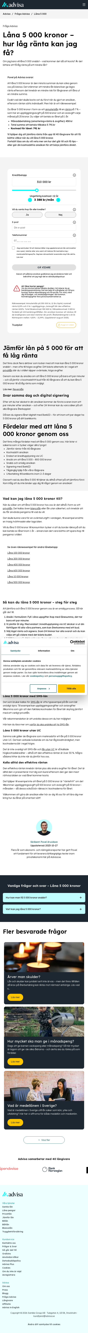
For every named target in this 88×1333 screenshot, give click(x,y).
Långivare (7, 1300)
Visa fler (44, 1140)
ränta (68, 109)
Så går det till (9, 1250)
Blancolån (7, 1228)
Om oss (6, 1286)
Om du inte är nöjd (11, 1271)
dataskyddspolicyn (56, 276)
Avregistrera (8, 1275)
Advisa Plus (8, 1264)
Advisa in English (10, 1307)
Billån (5, 1221)
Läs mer (20, 257)
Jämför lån (8, 1217)
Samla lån (7, 1206)
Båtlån (5, 1224)
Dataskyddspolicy (11, 1260)
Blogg (5, 1293)
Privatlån (7, 1214)
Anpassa (43, 688)
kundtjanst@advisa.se (44, 1316)
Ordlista (6, 1253)
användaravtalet (61, 274)
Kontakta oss (9, 1243)
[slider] (36, 190)
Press (5, 1290)
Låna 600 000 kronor (18, 570)
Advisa (6, 13)
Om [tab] (72, 650)
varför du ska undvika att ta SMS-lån (49, 724)
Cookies (6, 1268)
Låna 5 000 (40, 13)
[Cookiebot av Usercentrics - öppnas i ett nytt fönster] (72, 642)
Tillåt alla (71, 688)
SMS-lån (35, 702)
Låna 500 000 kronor (18, 582)
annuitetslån (51, 109)
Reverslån (18, 389)
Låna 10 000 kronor (17, 576)
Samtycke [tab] (15, 650)
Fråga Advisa (22, 13)
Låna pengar (8, 1210)
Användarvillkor (10, 1257)
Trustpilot (17, 325)
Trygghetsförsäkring (12, 1231)
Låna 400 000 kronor (18, 564)
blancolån (35, 508)
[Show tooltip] (74, 209)
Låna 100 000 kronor (18, 552)
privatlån (7, 370)
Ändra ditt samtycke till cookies (44, 1324)
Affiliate (6, 1304)
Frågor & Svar (9, 1246)
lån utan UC (48, 749)
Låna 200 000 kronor (18, 558)
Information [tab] (44, 650)
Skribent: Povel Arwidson (44, 841)
